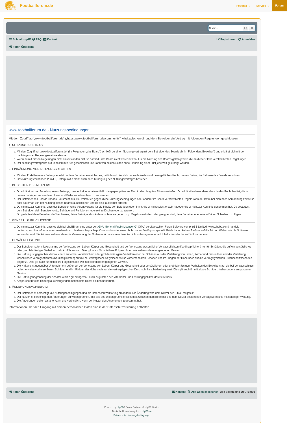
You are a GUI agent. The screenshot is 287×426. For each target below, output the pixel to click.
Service (263, 5)
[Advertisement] (132, 88)
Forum (279, 5)
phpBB (120, 407)
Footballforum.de (36, 5)
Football (243, 5)
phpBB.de (147, 411)
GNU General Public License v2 (117, 226)
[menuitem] (36, 40)
